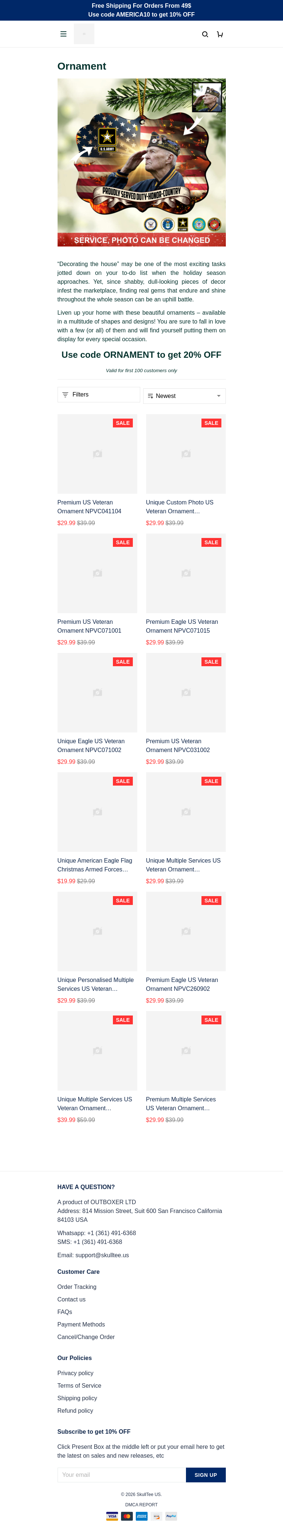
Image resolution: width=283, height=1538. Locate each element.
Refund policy (75, 1411)
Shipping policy (77, 1398)
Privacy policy (76, 1373)
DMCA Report (141, 1504)
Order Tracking (77, 1287)
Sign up (205, 1475)
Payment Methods (81, 1324)
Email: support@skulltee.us (93, 1255)
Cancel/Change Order (86, 1337)
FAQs (65, 1312)
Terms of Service (79, 1386)
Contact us (72, 1299)
